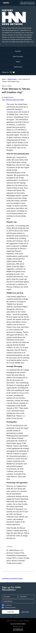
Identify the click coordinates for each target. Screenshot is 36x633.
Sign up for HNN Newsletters (18, 623)
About (18, 62)
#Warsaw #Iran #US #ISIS (15, 100)
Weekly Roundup (10, 607)
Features (18, 51)
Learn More (25, 612)
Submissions (18, 67)
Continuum (8, 605)
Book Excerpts (18, 56)
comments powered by (12, 578)
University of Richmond (27, 3)
